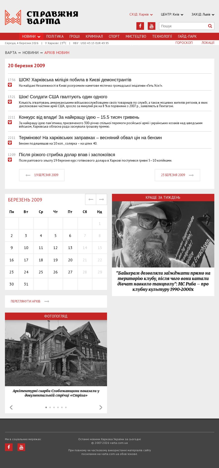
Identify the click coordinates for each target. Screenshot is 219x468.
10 (26, 247)
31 (26, 284)
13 (70, 247)
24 (26, 271)
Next (101, 407)
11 (41, 247)
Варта (11, 52)
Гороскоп (184, 42)
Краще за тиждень (163, 197)
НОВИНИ (30, 52)
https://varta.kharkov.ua (41, 19)
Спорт (114, 36)
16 (11, 259)
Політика (55, 36)
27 (70, 271)
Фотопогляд (56, 316)
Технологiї (162, 36)
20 (70, 259)
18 (41, 259)
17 (26, 259)
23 (11, 271)
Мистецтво (136, 36)
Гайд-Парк (187, 36)
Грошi (75, 36)
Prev (11, 407)
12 (55, 247)
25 (41, 271)
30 (11, 284)
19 (55, 259)
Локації (208, 42)
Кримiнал (94, 36)
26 (55, 271)
